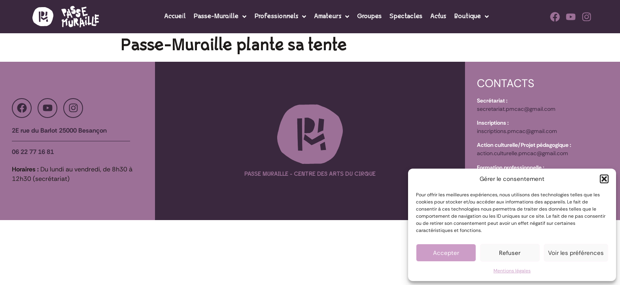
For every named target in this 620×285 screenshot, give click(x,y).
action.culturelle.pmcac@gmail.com (522, 153)
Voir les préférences (576, 253)
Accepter (446, 253)
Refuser (509, 253)
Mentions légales (512, 271)
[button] (604, 179)
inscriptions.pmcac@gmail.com (517, 131)
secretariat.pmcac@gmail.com (516, 108)
